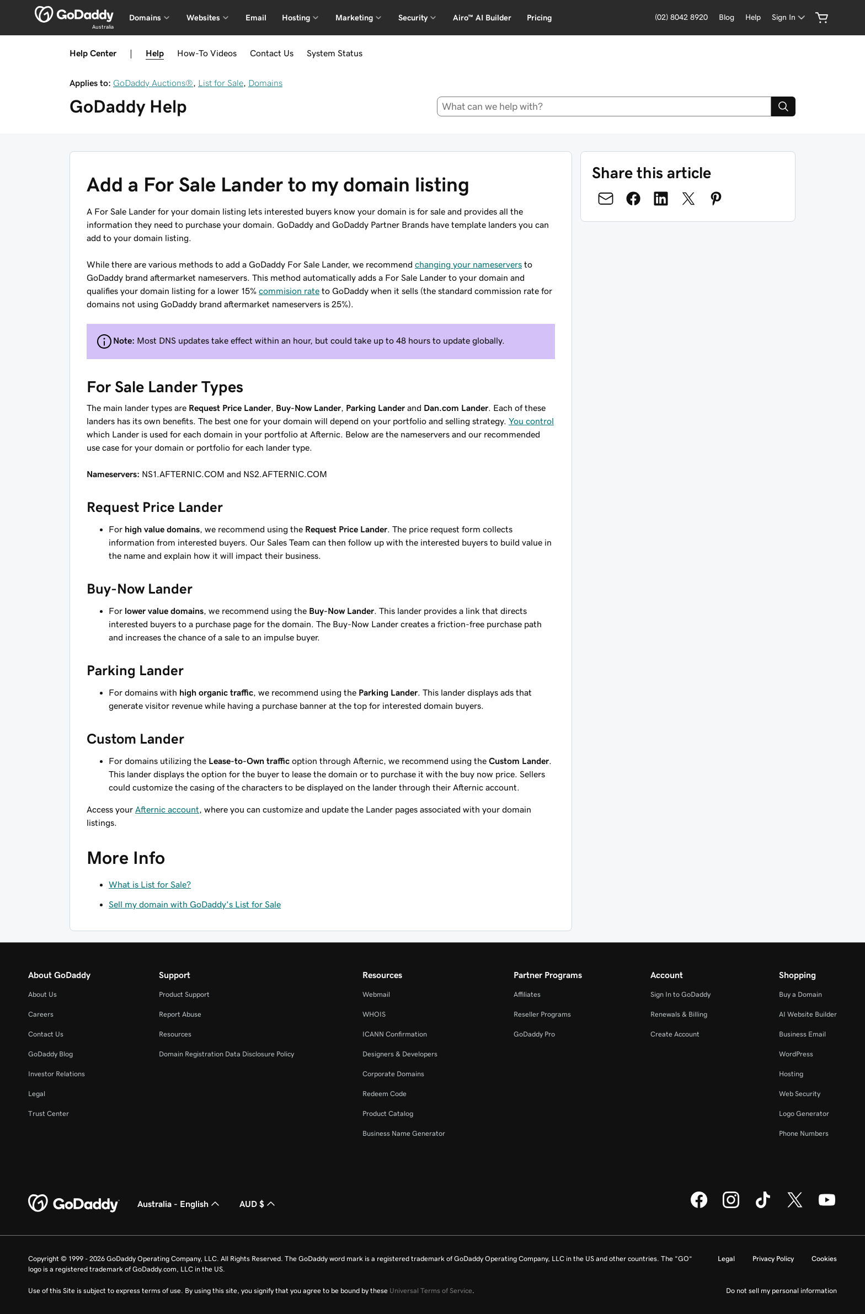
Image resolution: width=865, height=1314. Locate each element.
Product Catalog (387, 1113)
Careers (41, 1014)
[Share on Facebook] (633, 198)
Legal (36, 1093)
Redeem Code (384, 1093)
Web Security (799, 1093)
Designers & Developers (399, 1053)
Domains (265, 82)
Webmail (376, 994)
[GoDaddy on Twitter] (795, 1206)
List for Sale (220, 82)
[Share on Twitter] (688, 198)
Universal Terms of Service (430, 1290)
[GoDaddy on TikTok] (763, 1206)
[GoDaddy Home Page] (74, 1203)
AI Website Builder (808, 1014)
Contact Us (271, 53)
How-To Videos (207, 53)
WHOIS (374, 1014)
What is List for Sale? (150, 884)
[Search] (783, 106)
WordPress (796, 1053)
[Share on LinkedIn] (661, 198)
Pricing (539, 18)
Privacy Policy (773, 1258)
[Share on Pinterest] (716, 198)
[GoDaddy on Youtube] (827, 1206)
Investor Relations (56, 1073)
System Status (334, 53)
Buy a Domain (800, 994)
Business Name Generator (403, 1133)
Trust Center (48, 1113)
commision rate (289, 290)
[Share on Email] (606, 198)
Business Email (802, 1034)
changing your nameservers (468, 264)
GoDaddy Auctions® (153, 82)
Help (155, 53)
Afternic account (167, 809)
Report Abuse (180, 1014)
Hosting (791, 1073)
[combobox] (604, 106)
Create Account (675, 1034)
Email (255, 18)
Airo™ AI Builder (482, 18)
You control (531, 420)
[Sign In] (789, 17)
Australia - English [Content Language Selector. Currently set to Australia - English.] (179, 1203)
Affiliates (527, 994)
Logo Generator (804, 1113)
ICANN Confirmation (394, 1034)
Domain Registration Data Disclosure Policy (226, 1053)
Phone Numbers (804, 1133)
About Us (42, 994)
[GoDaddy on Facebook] (699, 1206)
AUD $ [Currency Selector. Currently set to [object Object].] (258, 1203)
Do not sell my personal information (781, 1290)
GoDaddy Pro (534, 1034)
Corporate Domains (393, 1073)
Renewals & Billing (678, 1014)
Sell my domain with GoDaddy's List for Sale (195, 904)
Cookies (824, 1258)
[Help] (753, 17)
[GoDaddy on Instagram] (731, 1206)
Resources (175, 1034)
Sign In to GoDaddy (680, 994)
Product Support (184, 994)
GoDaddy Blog (50, 1053)
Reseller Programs (542, 1014)
